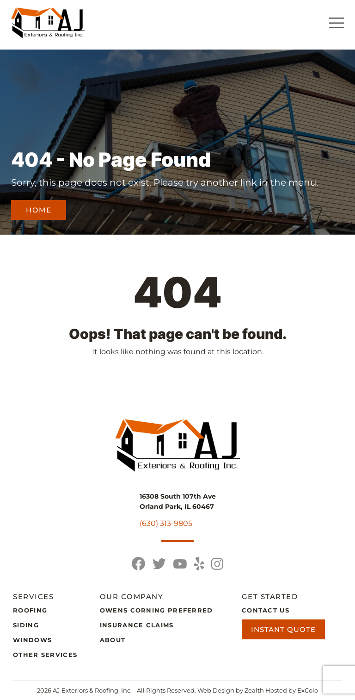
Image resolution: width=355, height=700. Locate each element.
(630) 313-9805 (166, 523)
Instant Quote (283, 629)
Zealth (255, 690)
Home (38, 210)
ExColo (307, 690)
